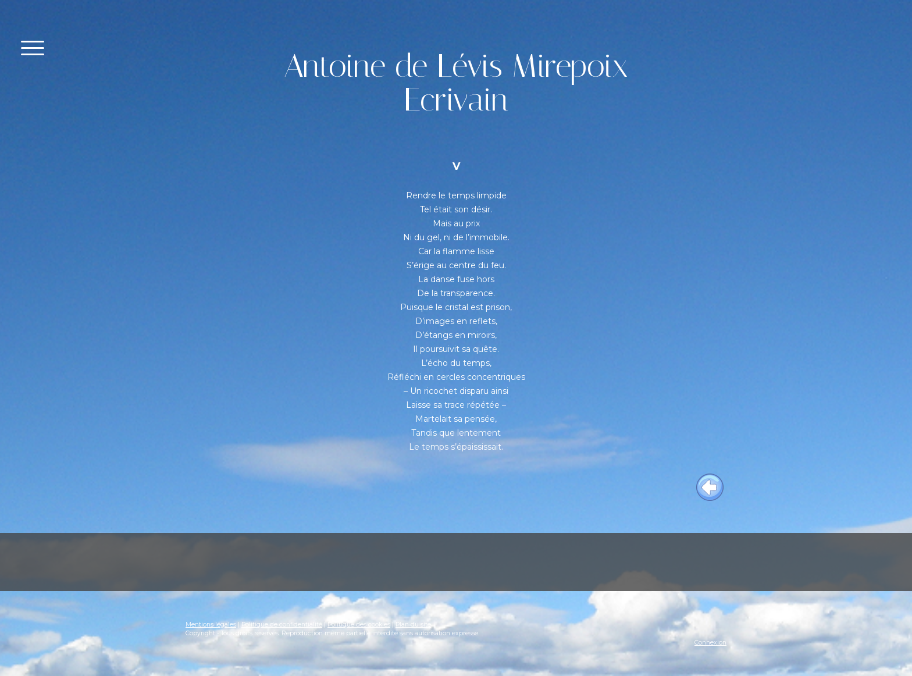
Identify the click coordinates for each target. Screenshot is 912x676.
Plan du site (413, 624)
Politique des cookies (358, 624)
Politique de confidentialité (281, 624)
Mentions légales (211, 624)
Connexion (710, 642)
